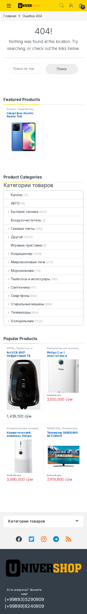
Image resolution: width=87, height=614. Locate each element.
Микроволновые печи (24, 262)
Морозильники (19, 271)
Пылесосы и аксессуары (27, 279)
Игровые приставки (23, 245)
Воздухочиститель (22, 220)
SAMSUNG (53, 428)
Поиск (62, 69)
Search (61, 5)
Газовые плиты (19, 229)
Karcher (13, 195)
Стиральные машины (24, 304)
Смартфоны (25, 109)
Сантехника (16, 287)
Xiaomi (11, 109)
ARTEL (11, 348)
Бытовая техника (21, 212)
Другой (13, 237)
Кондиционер (18, 254)
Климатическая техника (62, 348)
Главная (9, 16)
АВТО (11, 203)
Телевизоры (17, 312)
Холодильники (19, 321)
